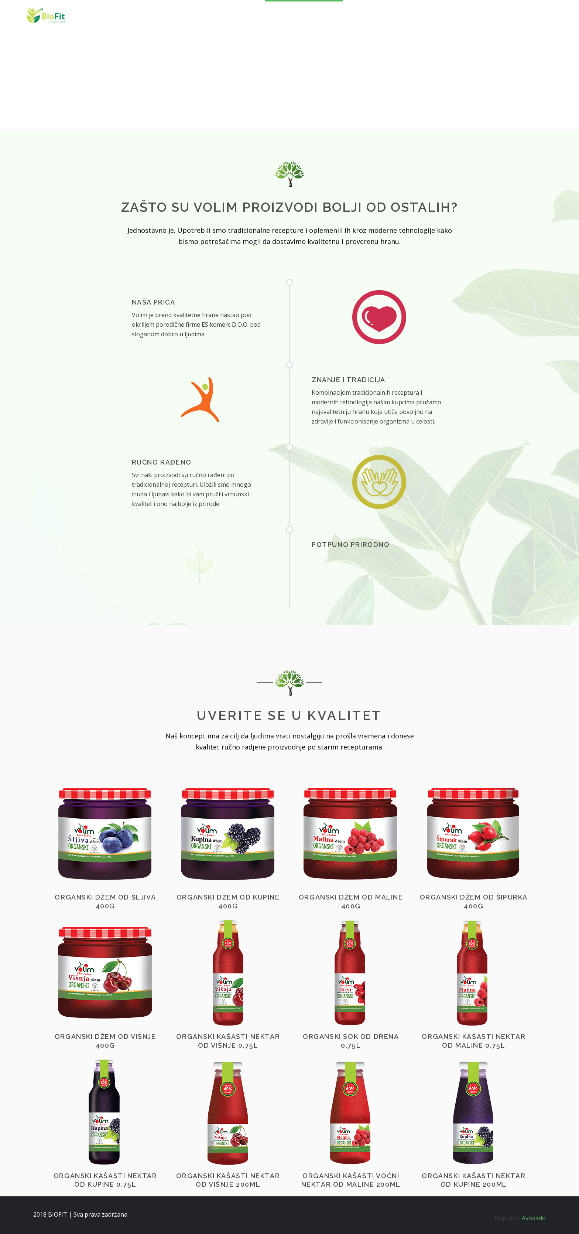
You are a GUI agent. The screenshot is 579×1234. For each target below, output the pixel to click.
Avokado (534, 1218)
